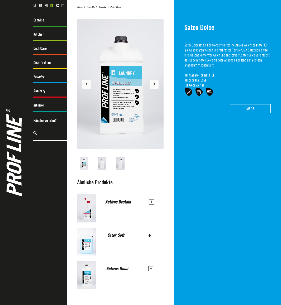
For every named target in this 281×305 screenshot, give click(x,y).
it (62, 5)
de (51, 5)
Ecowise (38, 20)
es (57, 5)
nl (35, 5)
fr (40, 5)
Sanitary (39, 90)
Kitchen (38, 34)
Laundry (38, 76)
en (46, 5)
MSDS (250, 108)
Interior (38, 105)
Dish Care (40, 48)
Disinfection (42, 62)
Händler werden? (45, 120)
